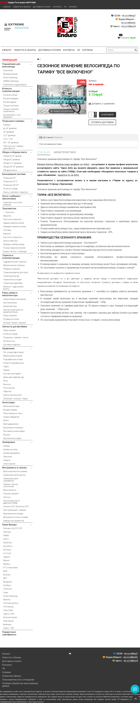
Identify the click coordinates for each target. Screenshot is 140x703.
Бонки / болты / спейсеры (15, 251)
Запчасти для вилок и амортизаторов (13, 311)
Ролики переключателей (14, 248)
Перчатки (7, 457)
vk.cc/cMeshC (128, 23)
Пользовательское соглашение (18, 679)
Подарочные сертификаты (9, 633)
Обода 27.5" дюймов (12, 163)
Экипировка (8, 442)
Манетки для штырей (12, 356)
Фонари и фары (10, 410)
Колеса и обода (10, 188)
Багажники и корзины (13, 427)
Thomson (7, 589)
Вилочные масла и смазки (15, 471)
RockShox (7, 546)
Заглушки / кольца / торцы (15, 398)
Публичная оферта (11, 676)
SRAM (6, 535)
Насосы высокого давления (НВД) (11, 502)
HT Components (10, 567)
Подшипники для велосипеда (11, 65)
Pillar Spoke (8, 621)
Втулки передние (10, 98)
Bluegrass (7, 582)
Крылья (6, 435)
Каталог (7, 7)
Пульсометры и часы (12, 413)
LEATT (6, 539)
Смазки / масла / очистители (11, 485)
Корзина (73, 7)
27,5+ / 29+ (8, 139)
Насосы (7, 497)
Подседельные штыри (13, 359)
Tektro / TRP (8, 628)
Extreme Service (38, 702)
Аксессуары (8, 402)
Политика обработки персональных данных (20, 684)
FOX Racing (8, 607)
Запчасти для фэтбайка (14, 326)
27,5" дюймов (9, 135)
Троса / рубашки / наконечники (11, 197)
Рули (5, 381)
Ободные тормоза (11, 269)
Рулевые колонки (11, 319)
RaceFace (7, 543)
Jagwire (6, 557)
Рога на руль (9, 388)
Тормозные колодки (12, 279)
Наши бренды (9, 524)
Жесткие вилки (10, 303)
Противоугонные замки (14, 431)
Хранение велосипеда (13, 513)
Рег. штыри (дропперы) (13, 352)
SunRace (7, 585)
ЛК (65, 7)
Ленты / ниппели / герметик (15, 192)
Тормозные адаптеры (13, 283)
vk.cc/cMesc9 (129, 26)
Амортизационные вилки (14, 299)
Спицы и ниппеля (11, 105)
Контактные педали (12, 374)
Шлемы (6, 446)
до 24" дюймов (10, 128)
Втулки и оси (9, 341)
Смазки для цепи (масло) (14, 475)
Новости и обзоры (22, 7)
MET (5, 578)
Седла (6, 366)
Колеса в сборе (10, 95)
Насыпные (8, 70)
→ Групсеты (8, 212)
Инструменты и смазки (14, 467)
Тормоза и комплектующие (11, 256)
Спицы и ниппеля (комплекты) (11, 110)
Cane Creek (8, 610)
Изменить (58, 137)
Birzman (7, 575)
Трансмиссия (9, 208)
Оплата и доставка (102, 122)
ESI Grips (7, 550)
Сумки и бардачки (11, 417)
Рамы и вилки (9, 330)
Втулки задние (9, 102)
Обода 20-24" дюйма (12, 156)
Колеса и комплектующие (11, 89)
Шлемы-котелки (10, 449)
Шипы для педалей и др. (13, 377)
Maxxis (6, 560)
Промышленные (10, 74)
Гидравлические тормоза (14, 262)
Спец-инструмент (11, 493)
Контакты (57, 7)
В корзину (107, 114)
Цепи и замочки (10, 241)
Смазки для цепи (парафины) (10, 479)
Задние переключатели (13, 223)
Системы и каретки (11, 344)
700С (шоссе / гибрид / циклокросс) (13, 147)
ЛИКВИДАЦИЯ (9, 60)
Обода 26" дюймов (11, 159)
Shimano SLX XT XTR (12, 528)
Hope (5, 592)
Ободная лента (10, 170)
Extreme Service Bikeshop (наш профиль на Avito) (63, 164)
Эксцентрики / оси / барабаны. (12, 116)
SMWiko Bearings (11, 81)
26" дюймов (8, 132)
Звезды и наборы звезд (13, 244)
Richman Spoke (10, 617)
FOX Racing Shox (10, 603)
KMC (5, 571)
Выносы (7, 384)
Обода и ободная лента (14, 152)
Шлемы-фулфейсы (11, 453)
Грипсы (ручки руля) (12, 395)
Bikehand (7, 624)
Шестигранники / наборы (14, 510)
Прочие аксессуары (12, 438)
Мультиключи (9, 490)
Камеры (6, 125)
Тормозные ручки (11, 276)
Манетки (7, 216)
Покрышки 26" (9, 178)
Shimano (7, 532)
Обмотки (7, 391)
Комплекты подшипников (14, 85)
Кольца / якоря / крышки (14, 323)
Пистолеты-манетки (12, 219)
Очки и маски (9, 464)
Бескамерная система (14, 174)
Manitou (6, 564)
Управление (8, 348)
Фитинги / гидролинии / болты (13, 288)
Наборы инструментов (13, 521)
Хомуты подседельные (13, 363)
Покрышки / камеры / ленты (15, 337)
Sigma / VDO (8, 614)
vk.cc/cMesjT (129, 15)
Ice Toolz (7, 553)
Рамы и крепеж (10, 315)
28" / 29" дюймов (10, 142)
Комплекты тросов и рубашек (12, 203)
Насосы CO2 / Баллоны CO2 (16, 506)
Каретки (7, 234)
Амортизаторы (10, 306)
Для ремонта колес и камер (15, 517)
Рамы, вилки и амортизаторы (10, 294)
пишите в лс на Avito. (68, 175)
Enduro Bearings (10, 77)
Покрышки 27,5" (10, 181)
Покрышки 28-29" (11, 185)
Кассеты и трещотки (12, 237)
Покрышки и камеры (13, 121)
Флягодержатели (10, 424)
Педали (6, 370)
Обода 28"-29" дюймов (13, 167)
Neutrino (7, 600)
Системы (7, 230)
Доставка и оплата (41, 7)
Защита (6, 460)
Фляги (6, 420)
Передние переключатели (14, 226)
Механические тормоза (14, 265)
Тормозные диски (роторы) (15, 272)
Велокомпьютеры (11, 406)
